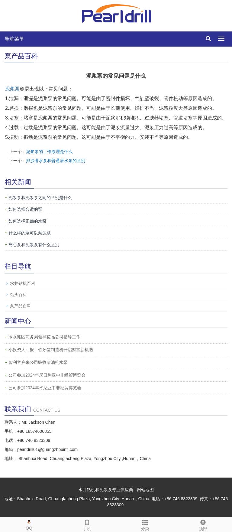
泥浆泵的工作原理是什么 (49, 151)
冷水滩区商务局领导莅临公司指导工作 (44, 337)
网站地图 (145, 489)
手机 (87, 524)
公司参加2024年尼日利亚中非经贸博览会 (46, 375)
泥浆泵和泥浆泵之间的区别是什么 (40, 197)
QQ (29, 523)
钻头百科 (18, 294)
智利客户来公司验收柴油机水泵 (38, 362)
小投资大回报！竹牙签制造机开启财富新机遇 (50, 349)
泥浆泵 (12, 88)
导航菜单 (14, 38)
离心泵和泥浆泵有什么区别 (33, 244)
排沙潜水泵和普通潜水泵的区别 (55, 160)
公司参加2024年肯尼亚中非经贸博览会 (44, 387)
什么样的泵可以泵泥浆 (29, 232)
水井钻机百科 (22, 283)
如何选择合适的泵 (25, 209)
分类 (145, 524)
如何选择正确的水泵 (27, 221)
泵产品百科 (20, 305)
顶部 (203, 524)
